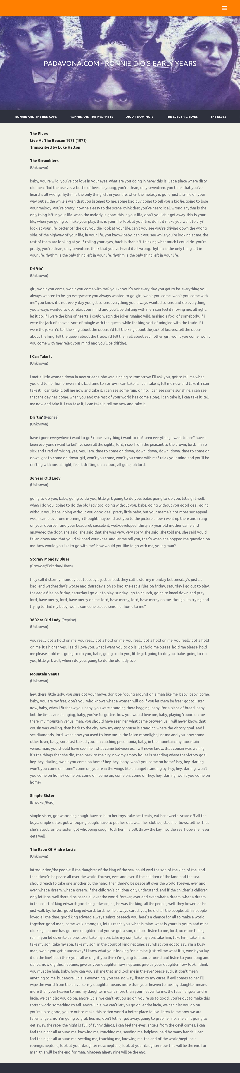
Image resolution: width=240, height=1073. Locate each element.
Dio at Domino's (139, 116)
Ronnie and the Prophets (91, 116)
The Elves (218, 116)
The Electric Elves (182, 116)
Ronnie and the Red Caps (36, 116)
